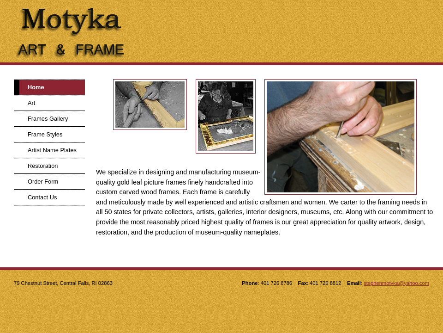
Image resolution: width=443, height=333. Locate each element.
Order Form (43, 181)
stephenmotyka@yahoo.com (396, 283)
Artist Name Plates (52, 150)
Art (31, 102)
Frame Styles (45, 134)
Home (36, 87)
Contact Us (42, 197)
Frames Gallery (48, 118)
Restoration (43, 165)
